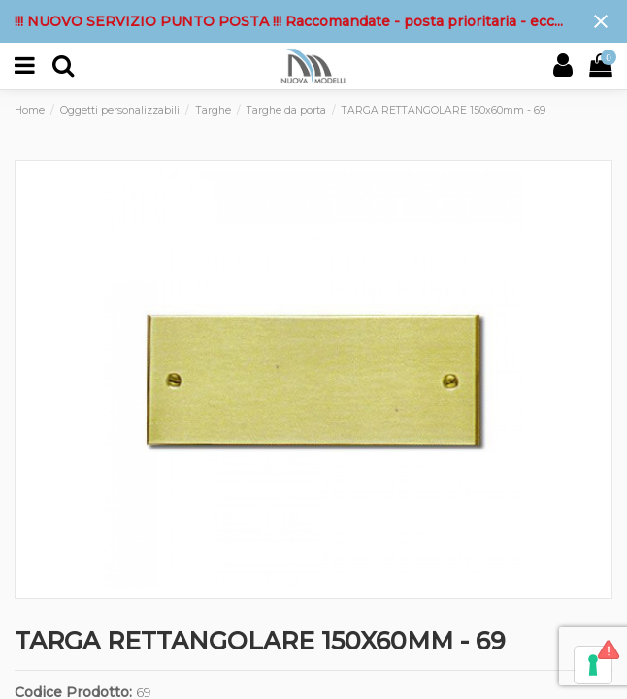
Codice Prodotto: (73, 692)
